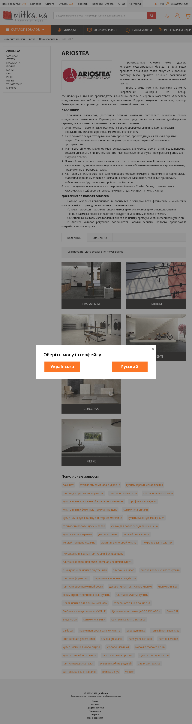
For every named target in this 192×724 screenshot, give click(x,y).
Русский (129, 366)
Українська (62, 366)
